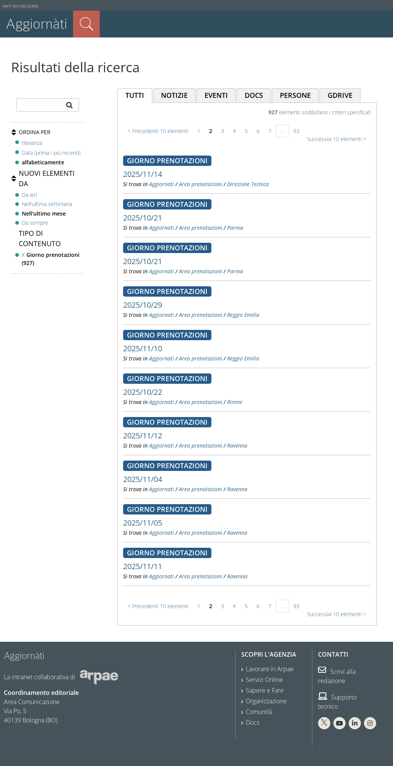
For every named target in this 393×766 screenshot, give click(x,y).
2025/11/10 (142, 348)
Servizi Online (264, 679)
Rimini (234, 402)
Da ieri (29, 194)
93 (296, 131)
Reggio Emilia (243, 314)
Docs (252, 722)
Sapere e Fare (265, 690)
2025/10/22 (142, 392)
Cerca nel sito (86, 24)
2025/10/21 (142, 218)
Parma (235, 227)
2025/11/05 (142, 523)
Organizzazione (266, 701)
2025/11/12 (142, 435)
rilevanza (32, 142)
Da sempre (35, 222)
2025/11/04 (142, 479)
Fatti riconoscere (21, 6)
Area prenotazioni (200, 184)
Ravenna (237, 445)
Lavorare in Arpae (270, 669)
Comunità (259, 712)
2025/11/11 (142, 566)
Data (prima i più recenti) (51, 152)
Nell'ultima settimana (47, 204)
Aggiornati (161, 184)
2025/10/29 (142, 305)
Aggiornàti (36, 24)
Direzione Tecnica (248, 184)
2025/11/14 (142, 174)
